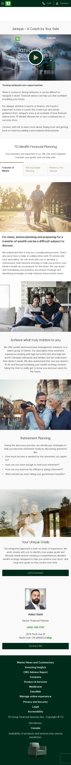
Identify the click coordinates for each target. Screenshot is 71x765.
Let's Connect (35, 573)
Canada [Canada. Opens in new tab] (35, 728)
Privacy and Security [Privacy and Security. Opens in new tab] (35, 702)
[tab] (12, 169)
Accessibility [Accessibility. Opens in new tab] (35, 711)
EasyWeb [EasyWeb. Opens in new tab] (35, 691)
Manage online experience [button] (35, 696)
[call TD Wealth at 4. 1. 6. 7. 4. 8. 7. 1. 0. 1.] (48, 3)
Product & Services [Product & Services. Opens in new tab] (35, 682)
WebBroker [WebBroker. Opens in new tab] (35, 687)
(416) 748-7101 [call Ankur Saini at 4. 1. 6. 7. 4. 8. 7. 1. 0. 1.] (35, 627)
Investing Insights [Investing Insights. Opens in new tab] (35, 667)
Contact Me (35, 646)
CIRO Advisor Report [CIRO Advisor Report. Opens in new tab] (35, 672)
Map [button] (49, 638)
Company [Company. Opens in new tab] (35, 677)
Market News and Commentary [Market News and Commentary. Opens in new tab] (35, 662)
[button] (35, 57)
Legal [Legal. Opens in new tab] (35, 707)
